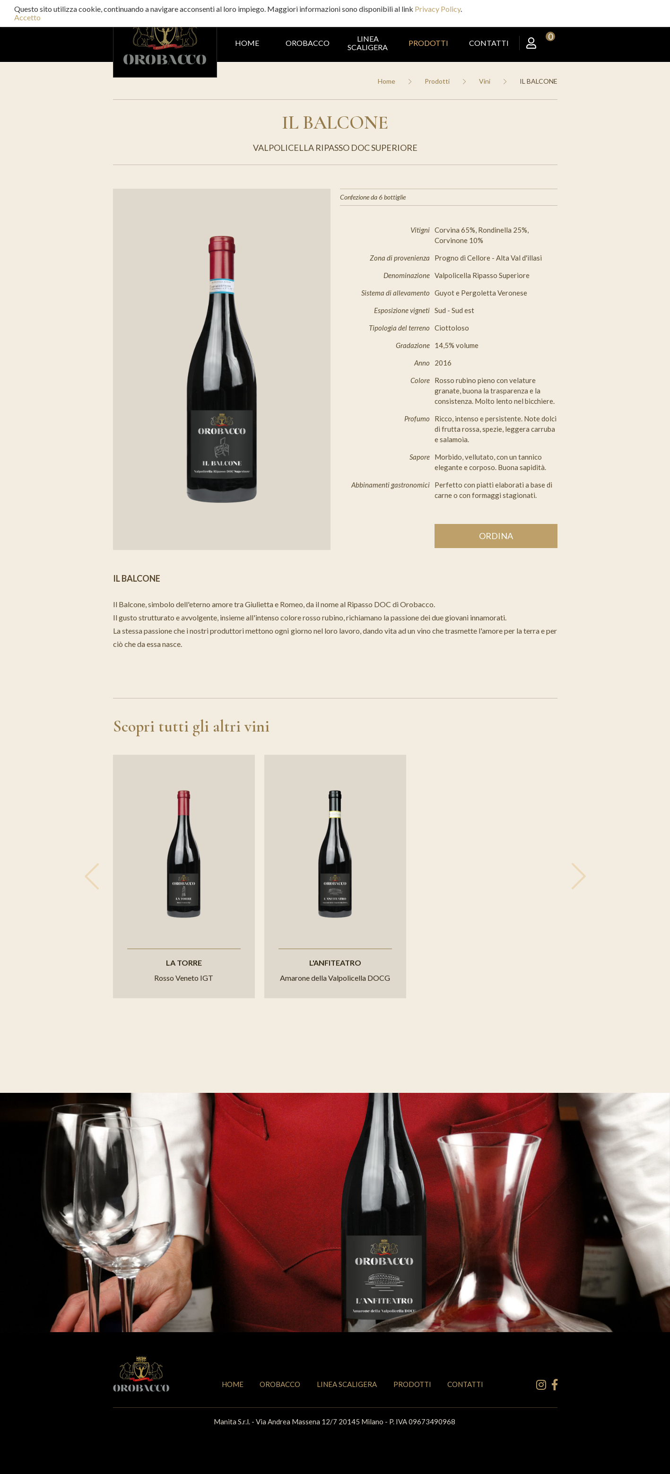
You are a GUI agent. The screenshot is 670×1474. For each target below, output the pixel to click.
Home (386, 81)
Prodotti (437, 81)
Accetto (27, 17)
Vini (484, 81)
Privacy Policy (438, 8)
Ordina (496, 536)
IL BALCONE (538, 81)
